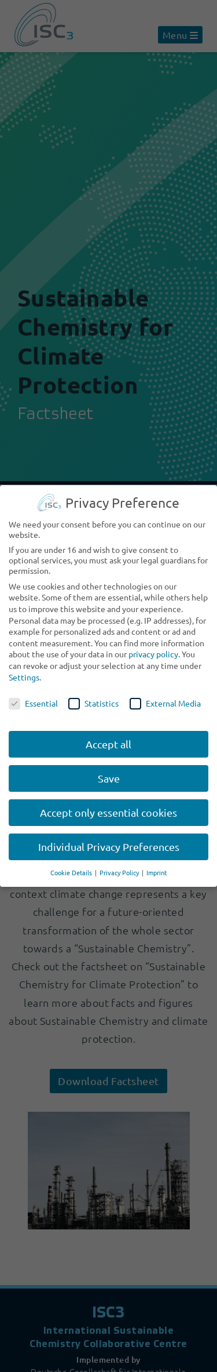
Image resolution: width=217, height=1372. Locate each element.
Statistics (93, 703)
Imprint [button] (156, 872)
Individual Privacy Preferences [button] (108, 846)
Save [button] (109, 778)
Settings (24, 677)
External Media (165, 703)
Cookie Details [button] (72, 872)
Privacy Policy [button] (120, 872)
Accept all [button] (108, 744)
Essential (33, 703)
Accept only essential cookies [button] (108, 812)
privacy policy (153, 654)
